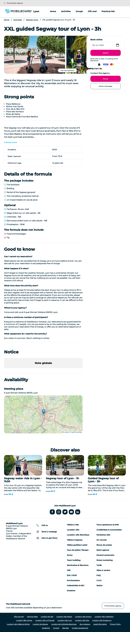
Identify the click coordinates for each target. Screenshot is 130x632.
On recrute (101, 540)
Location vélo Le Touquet (44, 620)
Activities (17, 20)
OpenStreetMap (76, 432)
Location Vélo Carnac (24, 620)
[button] (4, 371)
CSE (68, 570)
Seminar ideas (32, 617)
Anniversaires (73, 580)
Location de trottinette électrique (64, 624)
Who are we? (19, 617)
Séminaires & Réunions (77, 565)
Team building (73, 560)
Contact (56, 628)
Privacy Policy (115, 624)
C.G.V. (99, 580)
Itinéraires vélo (103, 535)
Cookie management (80, 628)
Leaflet (65, 432)
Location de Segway (40, 624)
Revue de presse (104, 545)
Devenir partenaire (105, 555)
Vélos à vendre (103, 570)
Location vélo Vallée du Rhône (18, 624)
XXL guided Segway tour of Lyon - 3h (58, 20)
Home (53, 11)
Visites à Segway (74, 540)
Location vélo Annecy (83, 617)
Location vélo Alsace (64, 617)
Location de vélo (47, 617)
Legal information (100, 624)
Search (105, 53)
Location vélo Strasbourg (101, 620)
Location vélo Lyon (65, 620)
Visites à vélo (73, 525)
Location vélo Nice (82, 620)
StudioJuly (46, 628)
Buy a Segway (85, 624)
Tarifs (99, 565)
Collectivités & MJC (75, 585)
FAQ (98, 575)
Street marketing (104, 560)
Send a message (105, 86)
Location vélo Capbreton (104, 617)
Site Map (65, 628)
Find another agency (13, 3)
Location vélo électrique (78, 535)
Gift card (92, 11)
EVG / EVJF (72, 575)
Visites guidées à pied (77, 545)
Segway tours (32, 20)
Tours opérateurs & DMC (107, 525)
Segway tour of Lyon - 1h (62, 478)
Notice (99, 585)
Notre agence (102, 550)
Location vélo (73, 530)
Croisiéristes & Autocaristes (109, 530)
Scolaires (71, 590)
